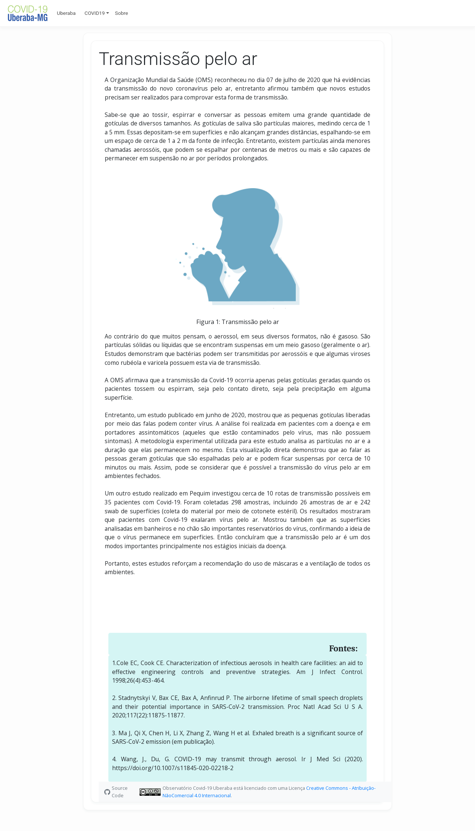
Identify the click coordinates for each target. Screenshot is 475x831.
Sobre (121, 13)
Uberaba (66, 13)
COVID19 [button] (95, 13)
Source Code (120, 791)
